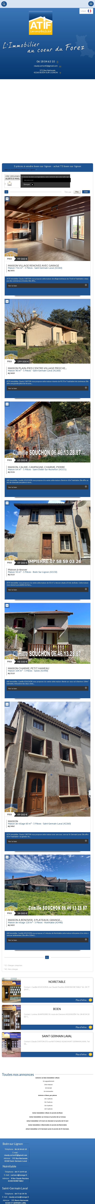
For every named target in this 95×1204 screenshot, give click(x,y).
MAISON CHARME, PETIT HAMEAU (28, 668)
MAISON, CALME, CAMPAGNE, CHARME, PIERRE (36, 466)
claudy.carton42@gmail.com (46, 66)
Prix (77, 192)
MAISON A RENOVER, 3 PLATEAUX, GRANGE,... (35, 919)
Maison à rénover (17, 569)
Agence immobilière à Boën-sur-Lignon (19, 169)
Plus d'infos (84, 999)
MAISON (13, 821)
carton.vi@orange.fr (19, 1175)
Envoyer (29, 184)
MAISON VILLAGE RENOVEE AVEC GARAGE (33, 265)
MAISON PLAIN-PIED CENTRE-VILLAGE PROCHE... (37, 368)
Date (86, 192)
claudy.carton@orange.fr (19, 1197)
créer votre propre (12, 177)
